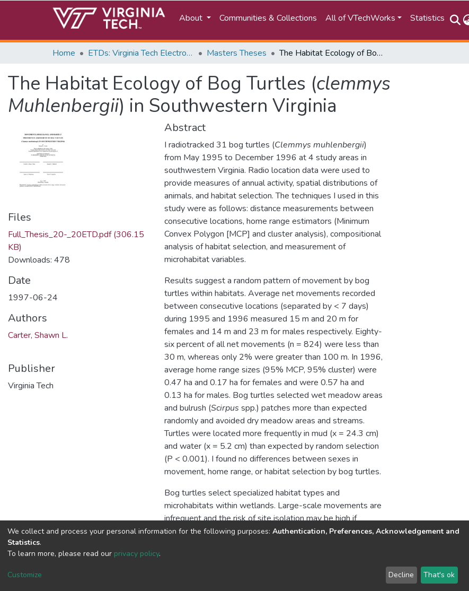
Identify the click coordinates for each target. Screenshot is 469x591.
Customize (24, 575)
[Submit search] (455, 20)
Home (63, 53)
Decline (401, 575)
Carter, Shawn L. (38, 335)
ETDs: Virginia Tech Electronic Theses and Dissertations (141, 53)
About (192, 18)
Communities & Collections (268, 18)
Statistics (427, 18)
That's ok (439, 575)
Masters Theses (237, 53)
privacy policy (136, 554)
